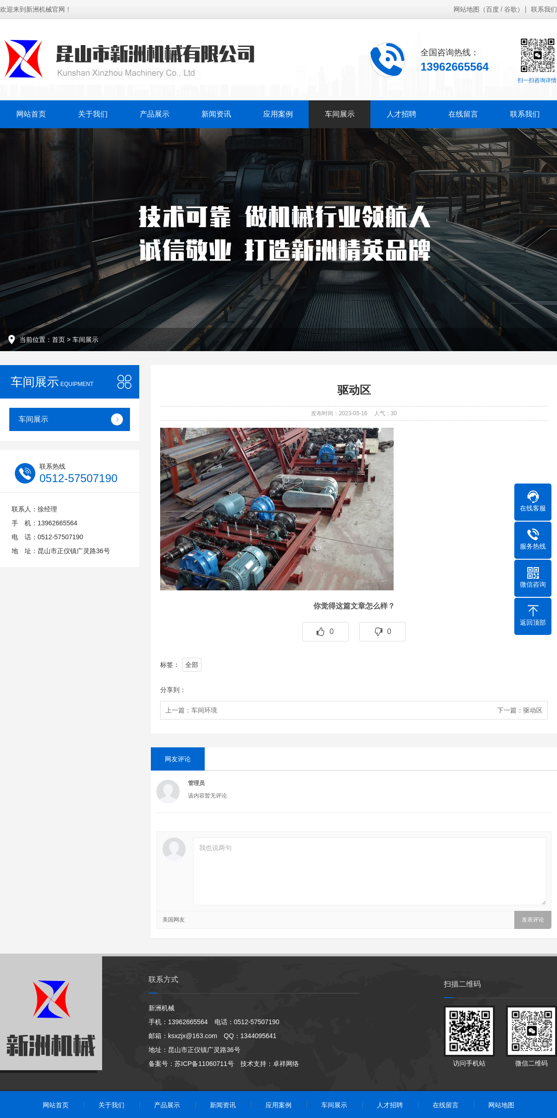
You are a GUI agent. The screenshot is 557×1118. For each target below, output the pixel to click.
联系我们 (544, 9)
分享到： (173, 689)
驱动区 (533, 710)
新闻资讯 (216, 114)
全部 (191, 664)
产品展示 (154, 114)
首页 (58, 339)
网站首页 (31, 114)
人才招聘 (401, 114)
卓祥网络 (286, 1063)
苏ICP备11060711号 (204, 1063)
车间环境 (204, 710)
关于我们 (93, 114)
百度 (492, 9)
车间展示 (340, 114)
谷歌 (510, 9)
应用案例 (278, 114)
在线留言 (463, 114)
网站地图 (466, 9)
